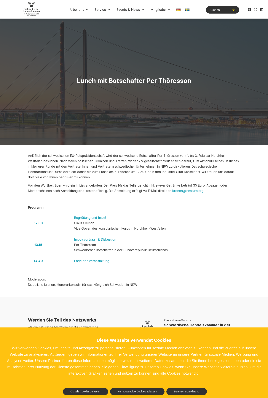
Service (100, 10)
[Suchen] (222, 10)
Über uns (77, 10)
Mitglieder (158, 10)
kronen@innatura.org (187, 191)
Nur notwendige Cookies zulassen (137, 391)
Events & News (128, 10)
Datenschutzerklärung (186, 391)
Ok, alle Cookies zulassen (85, 391)
